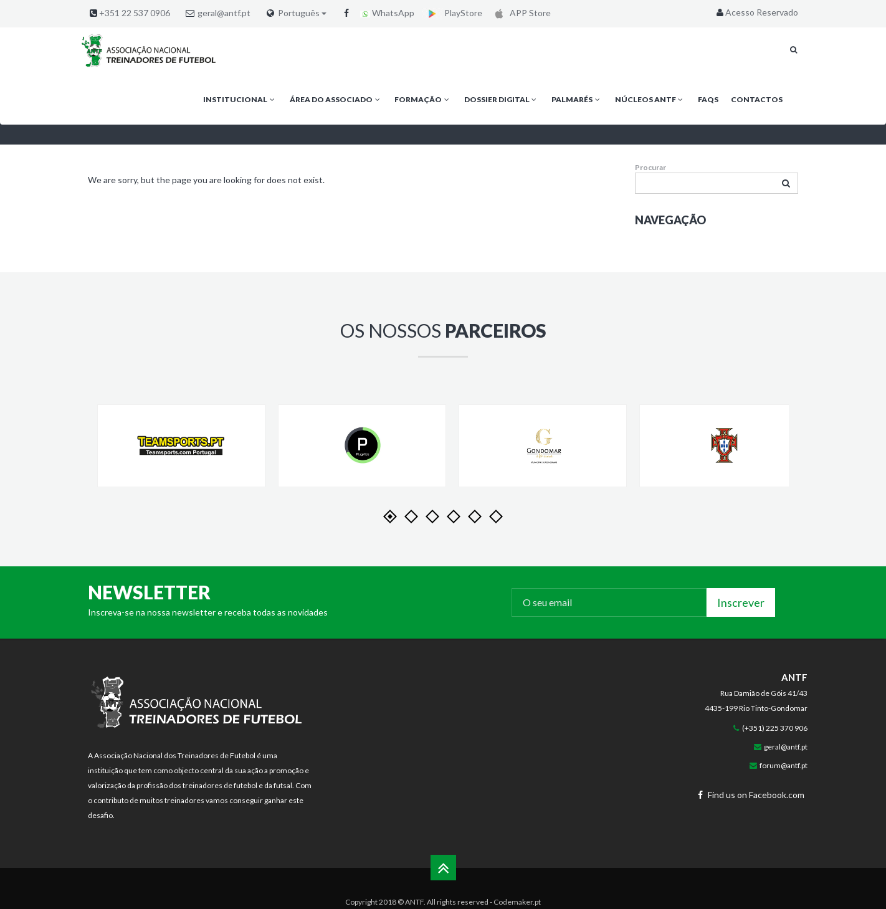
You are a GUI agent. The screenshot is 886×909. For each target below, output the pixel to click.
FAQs (708, 99)
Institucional (240, 99)
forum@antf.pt (783, 765)
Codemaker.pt (517, 902)
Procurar (650, 167)
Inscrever (741, 602)
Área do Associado (336, 99)
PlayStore (452, 12)
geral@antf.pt (224, 12)
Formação (422, 99)
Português (302, 13)
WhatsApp (387, 12)
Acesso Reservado (756, 12)
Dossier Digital (501, 99)
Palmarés (576, 99)
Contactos (757, 99)
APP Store (520, 12)
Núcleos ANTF (650, 99)
